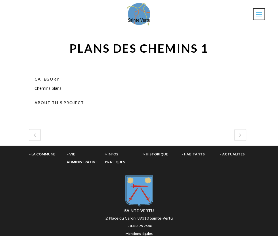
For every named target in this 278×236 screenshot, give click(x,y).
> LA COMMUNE (42, 154)
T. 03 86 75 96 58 (139, 226)
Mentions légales (139, 233)
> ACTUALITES (232, 154)
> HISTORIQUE (155, 154)
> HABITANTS (193, 154)
